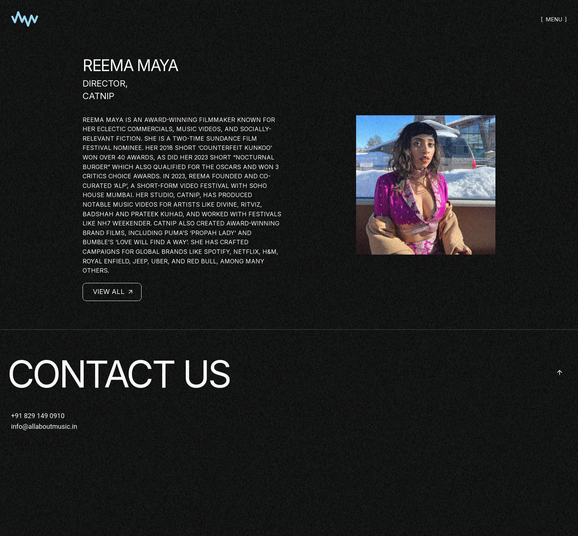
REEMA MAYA (130, 65)
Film (250, 138)
